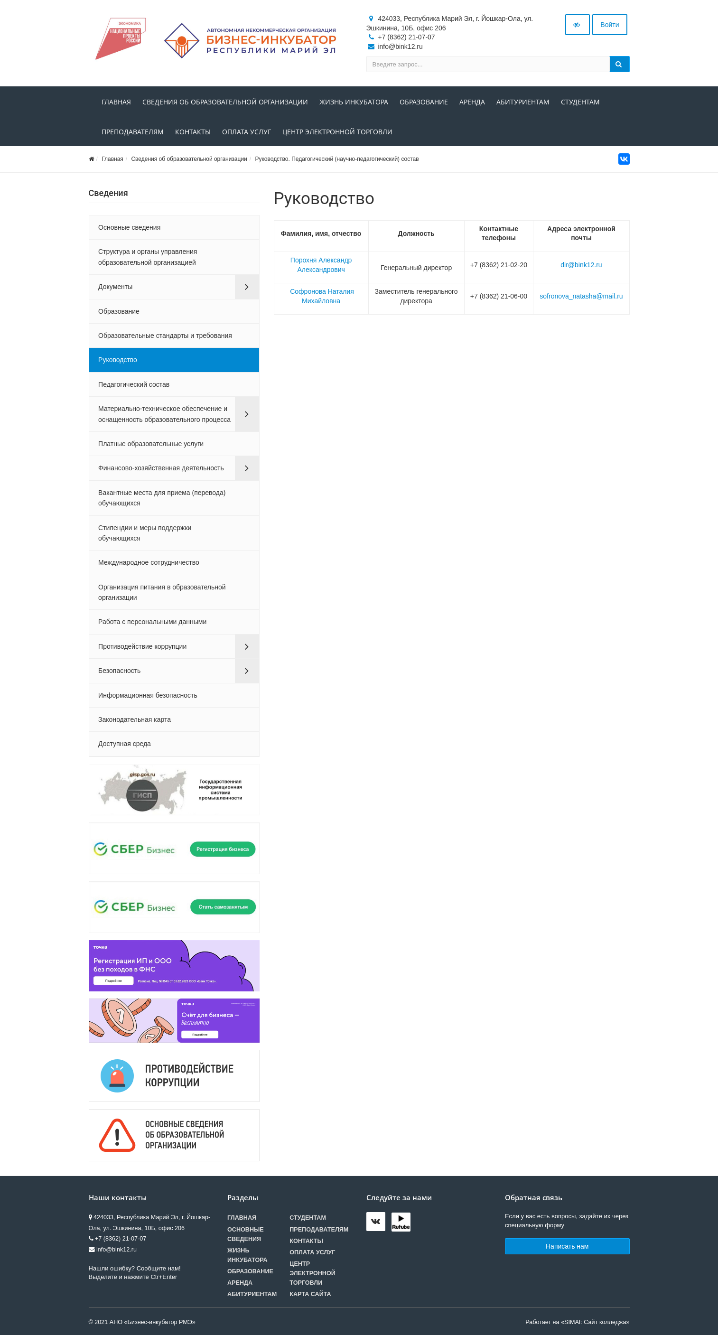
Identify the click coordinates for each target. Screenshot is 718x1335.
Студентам (580, 101)
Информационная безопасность (147, 695)
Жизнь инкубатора (353, 101)
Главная (116, 101)
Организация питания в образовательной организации (162, 592)
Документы (115, 286)
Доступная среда (124, 743)
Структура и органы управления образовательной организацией (147, 257)
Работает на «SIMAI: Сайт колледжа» (577, 1322)
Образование (424, 101)
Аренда (472, 101)
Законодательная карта (134, 719)
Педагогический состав (133, 384)
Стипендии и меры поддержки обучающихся (144, 533)
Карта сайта (310, 1294)
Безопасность (119, 670)
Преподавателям (133, 131)
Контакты (193, 131)
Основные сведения (129, 227)
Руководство (117, 360)
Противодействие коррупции (142, 646)
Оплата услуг (246, 131)
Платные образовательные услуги (151, 444)
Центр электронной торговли (337, 131)
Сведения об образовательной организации (225, 101)
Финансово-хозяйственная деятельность (161, 468)
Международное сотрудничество (148, 562)
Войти (609, 24)
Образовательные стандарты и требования (165, 335)
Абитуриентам (523, 101)
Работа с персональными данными (152, 621)
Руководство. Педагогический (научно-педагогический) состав (337, 159)
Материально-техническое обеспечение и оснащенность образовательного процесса (164, 414)
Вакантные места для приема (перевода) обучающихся (161, 498)
